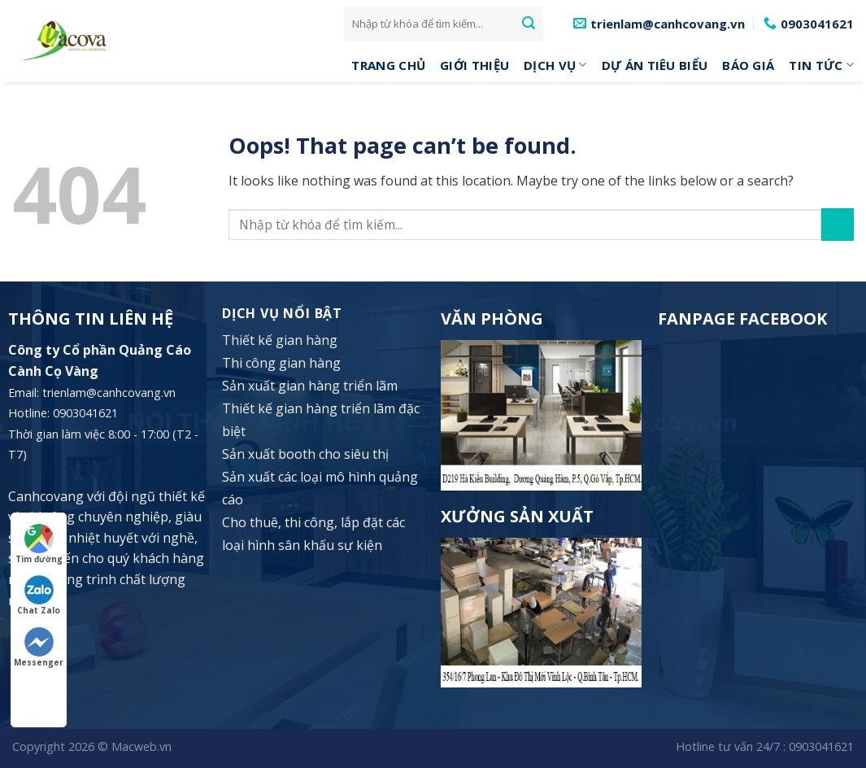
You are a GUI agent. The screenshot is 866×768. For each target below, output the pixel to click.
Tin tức (821, 65)
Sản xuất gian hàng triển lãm (310, 386)
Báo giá (748, 65)
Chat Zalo (38, 595)
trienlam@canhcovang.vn (109, 392)
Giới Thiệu (474, 65)
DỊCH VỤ (555, 65)
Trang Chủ (388, 65)
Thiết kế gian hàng (279, 340)
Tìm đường (39, 544)
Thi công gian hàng (281, 363)
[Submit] (528, 23)
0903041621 (821, 746)
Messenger (38, 647)
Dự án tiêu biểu (655, 65)
